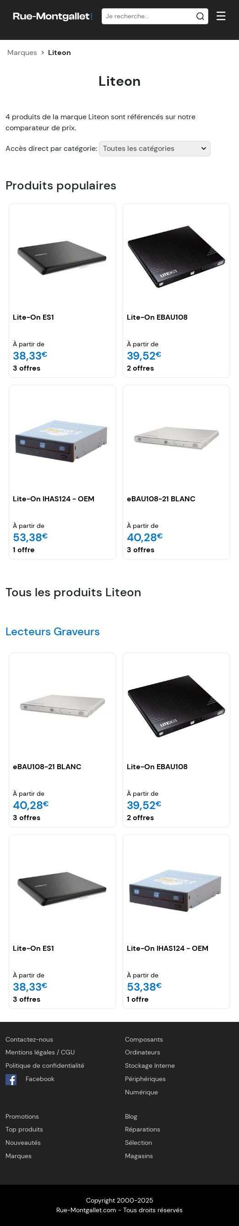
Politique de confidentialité (44, 1065)
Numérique (141, 1092)
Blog (131, 1116)
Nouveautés (23, 1142)
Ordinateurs (142, 1052)
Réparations (142, 1129)
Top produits (24, 1129)
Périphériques (145, 1079)
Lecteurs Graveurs (52, 631)
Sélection (138, 1142)
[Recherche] (155, 16)
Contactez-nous (29, 1039)
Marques (22, 52)
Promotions (22, 1116)
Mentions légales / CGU (40, 1052)
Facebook (29, 1079)
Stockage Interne (150, 1065)
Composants (144, 1039)
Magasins (139, 1156)
